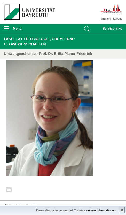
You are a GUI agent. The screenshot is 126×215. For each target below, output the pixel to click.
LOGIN (117, 18)
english (106, 18)
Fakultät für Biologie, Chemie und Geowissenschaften (39, 41)
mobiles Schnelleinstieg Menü (110, 30)
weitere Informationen (101, 210)
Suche (87, 28)
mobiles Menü (28, 30)
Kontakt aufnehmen (9, 190)
